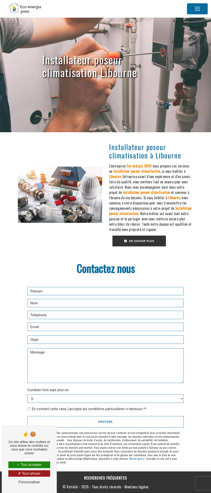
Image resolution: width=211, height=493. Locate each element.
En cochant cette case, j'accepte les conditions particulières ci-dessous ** (89, 409)
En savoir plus (139, 241)
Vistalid (72, 486)
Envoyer (105, 421)
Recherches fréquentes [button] (105, 478)
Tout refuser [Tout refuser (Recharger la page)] (29, 473)
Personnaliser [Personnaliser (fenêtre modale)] (29, 482)
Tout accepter (29, 465)
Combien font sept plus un (48, 390)
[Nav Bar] (197, 8)
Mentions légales (136, 486)
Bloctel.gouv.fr (137, 458)
